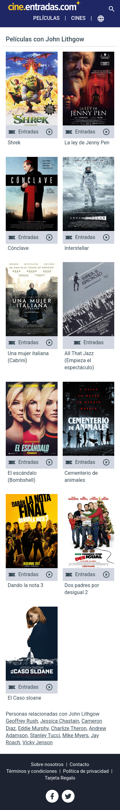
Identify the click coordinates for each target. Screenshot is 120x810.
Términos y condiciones (31, 771)
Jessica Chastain (59, 721)
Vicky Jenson (37, 742)
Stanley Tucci (45, 735)
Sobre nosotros (47, 764)
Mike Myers (75, 735)
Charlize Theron (68, 728)
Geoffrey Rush (22, 721)
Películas (46, 18)
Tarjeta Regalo (60, 778)
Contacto (79, 764)
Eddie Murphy (33, 728)
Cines (78, 18)
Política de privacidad (86, 771)
